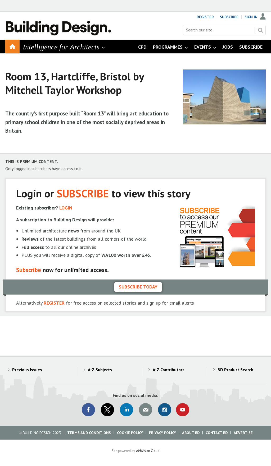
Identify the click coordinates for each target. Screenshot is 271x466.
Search (260, 30)
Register (205, 17)
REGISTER (54, 303)
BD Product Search (235, 369)
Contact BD (217, 432)
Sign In (251, 17)
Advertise (243, 432)
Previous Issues (27, 369)
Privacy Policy (162, 432)
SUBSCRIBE (83, 193)
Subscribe (229, 17)
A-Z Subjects (100, 369)
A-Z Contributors (168, 369)
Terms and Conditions (89, 432)
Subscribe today (138, 287)
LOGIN (65, 208)
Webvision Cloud (147, 451)
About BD (191, 432)
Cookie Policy (130, 432)
